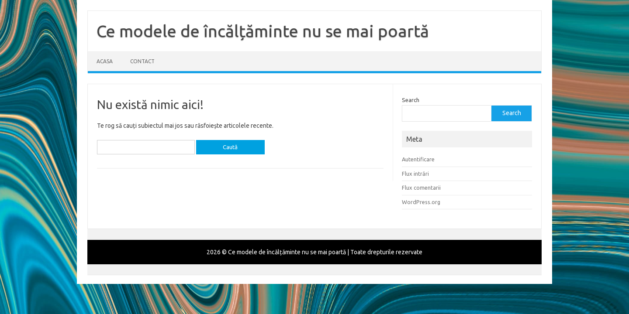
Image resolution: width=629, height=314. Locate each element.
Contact (142, 61)
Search (410, 100)
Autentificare (418, 159)
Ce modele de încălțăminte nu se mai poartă (263, 31)
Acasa (105, 61)
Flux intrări (415, 174)
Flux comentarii (421, 187)
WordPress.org (421, 202)
